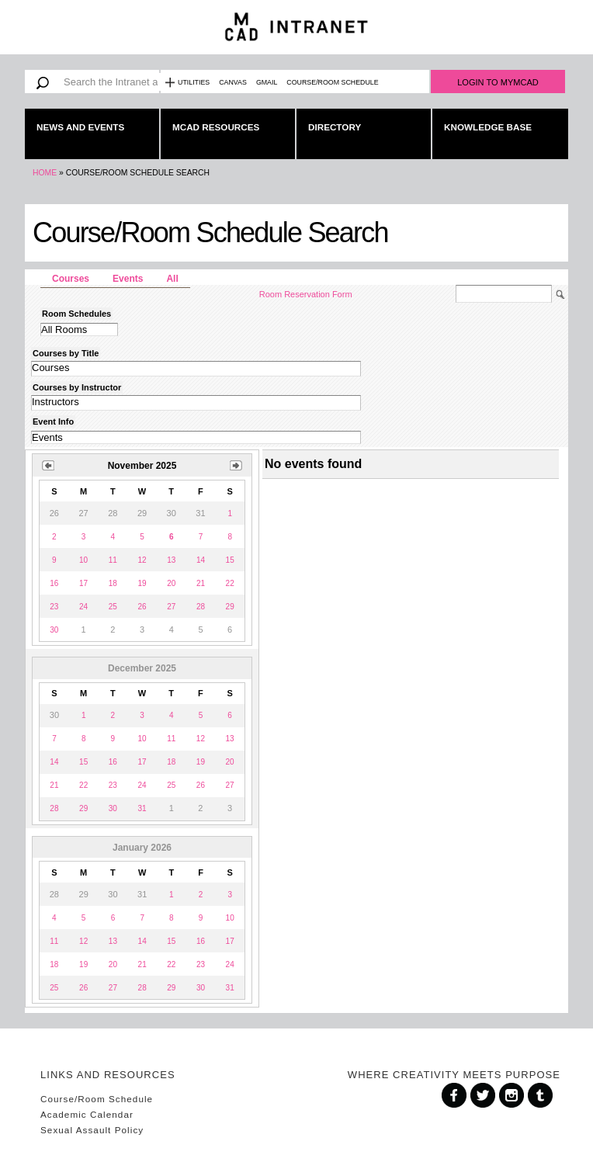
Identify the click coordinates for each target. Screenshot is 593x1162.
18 (113, 583)
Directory (334, 127)
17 (83, 583)
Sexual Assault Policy (92, 1130)
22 (230, 583)
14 (200, 560)
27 (171, 606)
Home (45, 172)
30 (54, 630)
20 (171, 583)
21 (200, 583)
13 (171, 560)
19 (141, 583)
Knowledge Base (488, 127)
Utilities (194, 82)
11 (113, 560)
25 (113, 606)
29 (230, 606)
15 (230, 560)
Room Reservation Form (305, 294)
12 (141, 560)
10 (83, 560)
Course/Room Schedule (332, 82)
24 (83, 606)
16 (54, 583)
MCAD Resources (215, 127)
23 (54, 606)
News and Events (80, 127)
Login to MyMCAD (498, 82)
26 (141, 606)
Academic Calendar (87, 1114)
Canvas (233, 82)
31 (141, 808)
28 (200, 606)
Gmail (266, 82)
